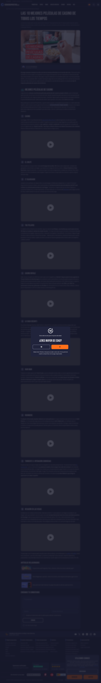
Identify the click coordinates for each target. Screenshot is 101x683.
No (41, 347)
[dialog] (50, 341)
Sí (59, 347)
